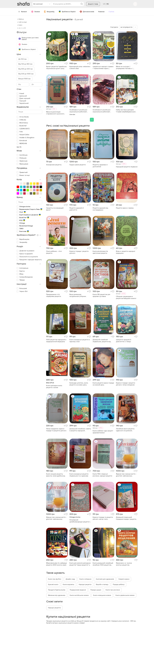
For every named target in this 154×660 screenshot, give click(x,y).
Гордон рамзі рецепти (77, 165)
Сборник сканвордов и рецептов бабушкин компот (126, 297)
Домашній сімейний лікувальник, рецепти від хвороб (102, 341)
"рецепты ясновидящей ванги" (55, 209)
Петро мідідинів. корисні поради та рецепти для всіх (56, 430)
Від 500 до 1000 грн (26, 74)
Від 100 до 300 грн (25, 64)
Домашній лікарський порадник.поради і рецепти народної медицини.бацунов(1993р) (126, 518)
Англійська (22, 155)
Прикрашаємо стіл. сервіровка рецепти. (53, 295)
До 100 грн (22, 59)
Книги (20, 25)
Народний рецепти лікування (126, 167)
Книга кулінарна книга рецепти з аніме (54, 387)
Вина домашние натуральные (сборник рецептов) (77, 295)
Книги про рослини (113, 590)
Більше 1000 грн (24, 79)
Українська (22, 161)
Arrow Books (23, 117)
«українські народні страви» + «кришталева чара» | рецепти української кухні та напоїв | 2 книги (103, 68)
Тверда (21, 280)
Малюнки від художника (56, 595)
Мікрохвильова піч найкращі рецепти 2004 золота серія (56, 564)
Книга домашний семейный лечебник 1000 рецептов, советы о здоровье (103, 564)
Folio (20, 132)
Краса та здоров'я (25, 254)
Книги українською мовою (125, 595)
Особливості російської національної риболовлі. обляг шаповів (78, 111)
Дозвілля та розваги (25, 251)
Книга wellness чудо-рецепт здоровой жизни (103, 432)
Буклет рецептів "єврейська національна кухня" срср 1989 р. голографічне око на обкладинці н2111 (56, 68)
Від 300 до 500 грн (25, 69)
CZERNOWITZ (23, 129)
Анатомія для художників (105, 579)
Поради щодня (95, 590)
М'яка (20, 274)
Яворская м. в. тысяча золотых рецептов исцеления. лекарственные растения (126, 564)
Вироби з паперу (102, 584)
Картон (21, 271)
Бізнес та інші (23, 175)
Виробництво (23, 239)
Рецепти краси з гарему (125, 208)
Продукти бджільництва (56, 590)
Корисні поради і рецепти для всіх (79, 252)
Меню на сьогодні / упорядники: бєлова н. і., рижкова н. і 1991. (125, 68)
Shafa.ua (21, 19)
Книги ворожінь (68, 584)
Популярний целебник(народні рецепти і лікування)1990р (79, 521)
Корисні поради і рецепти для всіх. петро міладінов (125, 384)
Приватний (22, 172)
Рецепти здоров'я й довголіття (76, 209)
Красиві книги (53, 584)
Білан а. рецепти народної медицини (125, 252)
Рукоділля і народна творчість (29, 260)
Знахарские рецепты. (54, 165)
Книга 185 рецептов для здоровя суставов (101, 295)
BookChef (21, 126)
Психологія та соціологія (27, 257)
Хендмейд (22, 242)
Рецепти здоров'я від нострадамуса (100, 209)
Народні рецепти (85, 584)
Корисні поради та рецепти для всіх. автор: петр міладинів (103, 518)
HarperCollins (23, 135)
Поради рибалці (118, 584)
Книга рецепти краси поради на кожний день (103, 384)
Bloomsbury (22, 123)
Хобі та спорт (23, 22)
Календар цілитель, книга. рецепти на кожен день (78, 384)
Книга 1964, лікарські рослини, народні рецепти (102, 475)
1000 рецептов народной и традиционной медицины (56, 341)
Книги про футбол (54, 579)
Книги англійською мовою (79, 595)
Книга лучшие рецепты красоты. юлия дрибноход (55, 475)
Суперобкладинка (25, 277)
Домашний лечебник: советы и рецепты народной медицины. (80, 430)
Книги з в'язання (85, 579)
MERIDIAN (22, 144)
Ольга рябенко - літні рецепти (54, 252)
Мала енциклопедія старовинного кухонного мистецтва (55, 113)
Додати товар (93, 10)
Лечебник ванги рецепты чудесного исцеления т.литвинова (125, 430)
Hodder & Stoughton (25, 138)
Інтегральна (22, 268)
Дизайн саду (70, 579)
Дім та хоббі (22, 28)
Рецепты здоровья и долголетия (100, 166)
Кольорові (22, 288)
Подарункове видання (78, 590)
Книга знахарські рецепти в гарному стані (79, 341)
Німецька (21, 158)
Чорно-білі (22, 291)
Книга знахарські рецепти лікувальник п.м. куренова (78, 475)
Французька (22, 164)
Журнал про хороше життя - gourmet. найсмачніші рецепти (126, 475)
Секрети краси (123, 579)
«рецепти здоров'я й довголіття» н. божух (123, 341)
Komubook (22, 141)
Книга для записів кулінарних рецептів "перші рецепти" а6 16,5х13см (80, 564)
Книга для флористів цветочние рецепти (100, 252)
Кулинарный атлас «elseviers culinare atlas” (79, 68)
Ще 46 (19, 147)
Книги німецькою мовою (102, 595)
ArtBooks (21, 120)
